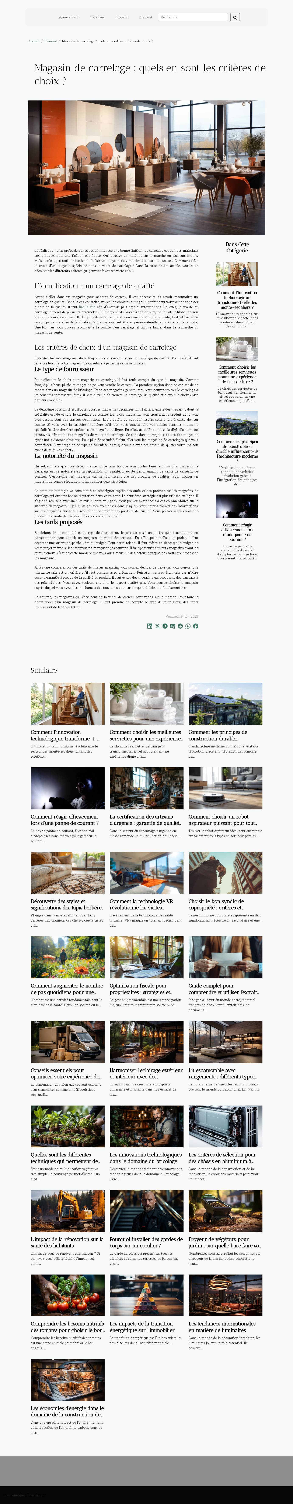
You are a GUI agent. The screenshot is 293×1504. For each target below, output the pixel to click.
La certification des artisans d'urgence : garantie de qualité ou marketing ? (144, 823)
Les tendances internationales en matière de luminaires (222, 1327)
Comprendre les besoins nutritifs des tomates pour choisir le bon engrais (67, 1330)
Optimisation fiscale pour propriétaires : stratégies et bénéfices (140, 992)
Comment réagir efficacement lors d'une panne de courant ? (237, 532)
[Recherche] (193, 17)
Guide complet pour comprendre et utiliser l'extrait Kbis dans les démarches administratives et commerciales (225, 995)
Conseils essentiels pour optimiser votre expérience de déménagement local (65, 1076)
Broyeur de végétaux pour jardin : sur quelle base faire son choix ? (225, 1245)
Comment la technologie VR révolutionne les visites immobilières (141, 907)
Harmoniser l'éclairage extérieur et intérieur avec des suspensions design (146, 1076)
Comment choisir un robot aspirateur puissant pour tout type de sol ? (222, 823)
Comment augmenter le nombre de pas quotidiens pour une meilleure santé (67, 992)
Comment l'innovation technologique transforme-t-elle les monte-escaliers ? (237, 300)
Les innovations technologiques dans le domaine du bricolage (146, 1158)
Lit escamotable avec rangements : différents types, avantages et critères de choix (222, 1076)
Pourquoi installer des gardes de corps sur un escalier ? (146, 1242)
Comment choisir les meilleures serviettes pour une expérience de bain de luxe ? (237, 374)
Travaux (122, 17)
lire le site (87, 306)
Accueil (33, 41)
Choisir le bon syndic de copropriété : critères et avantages (216, 907)
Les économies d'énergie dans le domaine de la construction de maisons (67, 1414)
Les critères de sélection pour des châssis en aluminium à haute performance (222, 1161)
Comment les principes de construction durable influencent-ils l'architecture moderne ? (237, 451)
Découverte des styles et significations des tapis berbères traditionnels (67, 907)
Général (146, 17)
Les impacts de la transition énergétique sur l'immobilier (142, 1327)
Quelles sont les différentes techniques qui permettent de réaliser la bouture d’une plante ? (64, 1164)
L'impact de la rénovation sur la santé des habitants (67, 1242)
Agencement (69, 17)
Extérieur (97, 17)
